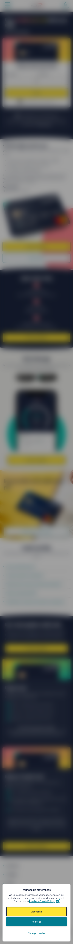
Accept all (36, 911)
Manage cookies (36, 933)
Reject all (36, 921)
